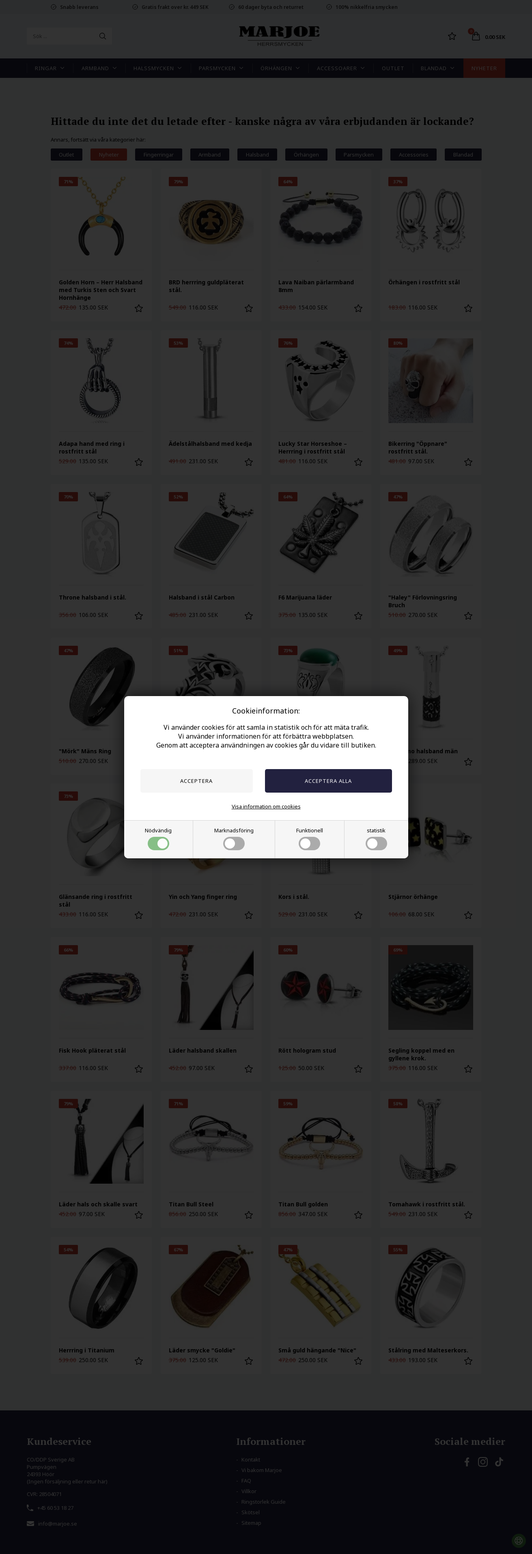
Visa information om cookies (266, 806)
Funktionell (309, 838)
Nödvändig (158, 838)
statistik (376, 838)
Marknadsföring (234, 838)
